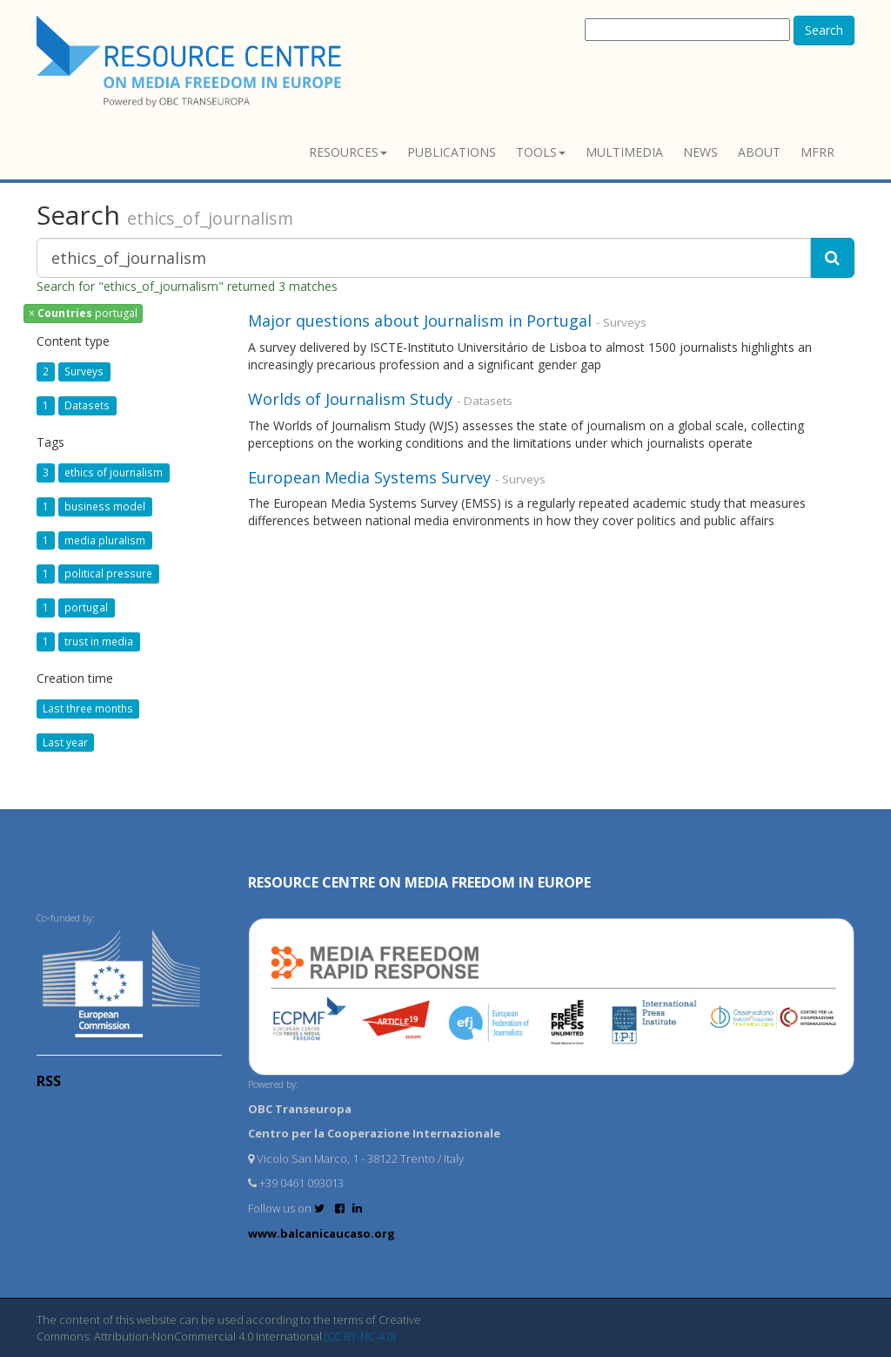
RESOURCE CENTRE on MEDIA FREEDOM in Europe (419, 882)
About (759, 152)
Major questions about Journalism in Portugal (420, 320)
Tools (541, 152)
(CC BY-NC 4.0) (360, 1336)
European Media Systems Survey (369, 477)
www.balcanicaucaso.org (321, 1233)
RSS (49, 1080)
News (700, 152)
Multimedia (624, 152)
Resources (348, 152)
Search (824, 30)
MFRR (817, 152)
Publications (451, 152)
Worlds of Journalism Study (350, 398)
